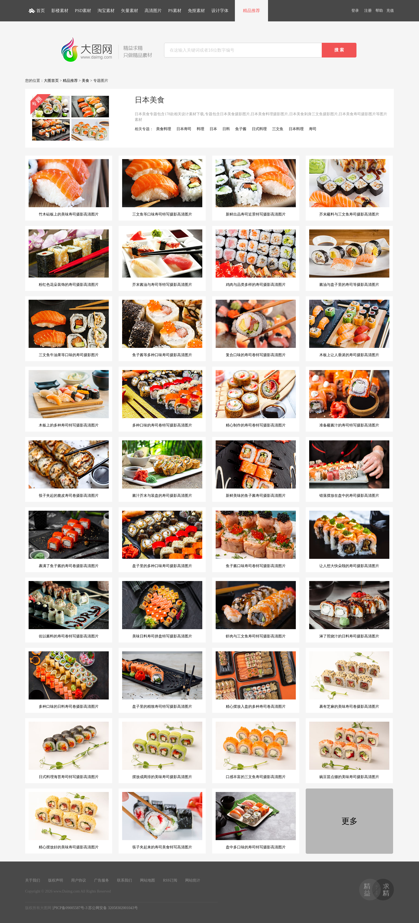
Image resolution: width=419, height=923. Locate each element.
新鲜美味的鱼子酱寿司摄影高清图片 (256, 469)
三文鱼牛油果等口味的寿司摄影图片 (69, 328)
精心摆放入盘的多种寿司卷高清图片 (256, 680)
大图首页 (51, 81)
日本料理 (296, 129)
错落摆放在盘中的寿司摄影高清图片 (349, 469)
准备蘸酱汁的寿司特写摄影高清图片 (349, 398)
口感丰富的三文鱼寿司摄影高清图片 (256, 750)
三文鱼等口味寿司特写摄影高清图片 (162, 187)
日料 (226, 129)
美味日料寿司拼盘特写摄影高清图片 (162, 609)
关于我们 (32, 880)
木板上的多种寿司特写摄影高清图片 (69, 398)
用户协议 (78, 880)
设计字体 (219, 10)
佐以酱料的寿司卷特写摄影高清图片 (69, 609)
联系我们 (124, 880)
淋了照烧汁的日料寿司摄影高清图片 (349, 609)
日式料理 (259, 129)
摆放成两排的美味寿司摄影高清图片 (162, 750)
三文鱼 (277, 129)
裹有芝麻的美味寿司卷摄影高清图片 (349, 680)
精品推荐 (251, 10)
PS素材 (174, 10)
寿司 (312, 129)
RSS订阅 (170, 880)
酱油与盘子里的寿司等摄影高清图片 (349, 258)
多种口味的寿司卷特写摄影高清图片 (162, 398)
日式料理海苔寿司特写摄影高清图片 (69, 750)
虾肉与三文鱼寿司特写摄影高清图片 (256, 609)
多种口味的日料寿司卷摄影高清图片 (69, 680)
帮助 (379, 11)
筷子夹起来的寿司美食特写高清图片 (162, 820)
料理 (200, 129)
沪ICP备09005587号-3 (69, 908)
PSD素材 (83, 10)
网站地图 (147, 880)
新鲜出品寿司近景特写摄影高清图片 (256, 187)
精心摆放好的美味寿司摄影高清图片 (69, 820)
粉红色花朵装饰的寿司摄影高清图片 (69, 258)
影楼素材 (59, 10)
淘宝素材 (106, 10)
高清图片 (153, 10)
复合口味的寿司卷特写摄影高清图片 (256, 328)
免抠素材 (196, 10)
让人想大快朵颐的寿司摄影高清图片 (349, 539)
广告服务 (101, 880)
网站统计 (192, 880)
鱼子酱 (240, 129)
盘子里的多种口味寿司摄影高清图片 (162, 539)
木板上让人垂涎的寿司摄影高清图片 (349, 328)
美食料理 (163, 129)
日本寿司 (183, 129)
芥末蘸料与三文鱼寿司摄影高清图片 (349, 187)
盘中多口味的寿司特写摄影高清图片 (256, 820)
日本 (213, 129)
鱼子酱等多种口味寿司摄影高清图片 (162, 328)
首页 (40, 10)
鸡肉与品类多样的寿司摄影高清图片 (256, 258)
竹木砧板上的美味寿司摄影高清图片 (69, 187)
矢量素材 (129, 10)
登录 (355, 11)
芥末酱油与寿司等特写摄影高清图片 (162, 258)
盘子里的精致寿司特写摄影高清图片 (162, 680)
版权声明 (55, 880)
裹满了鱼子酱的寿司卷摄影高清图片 (69, 539)
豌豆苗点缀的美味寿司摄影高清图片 (349, 750)
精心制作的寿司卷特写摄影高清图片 (256, 398)
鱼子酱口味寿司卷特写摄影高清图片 (256, 539)
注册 (368, 11)
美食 (85, 81)
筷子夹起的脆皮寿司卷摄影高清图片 (69, 469)
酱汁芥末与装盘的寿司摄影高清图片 (162, 469)
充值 (390, 11)
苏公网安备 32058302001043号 (113, 908)
